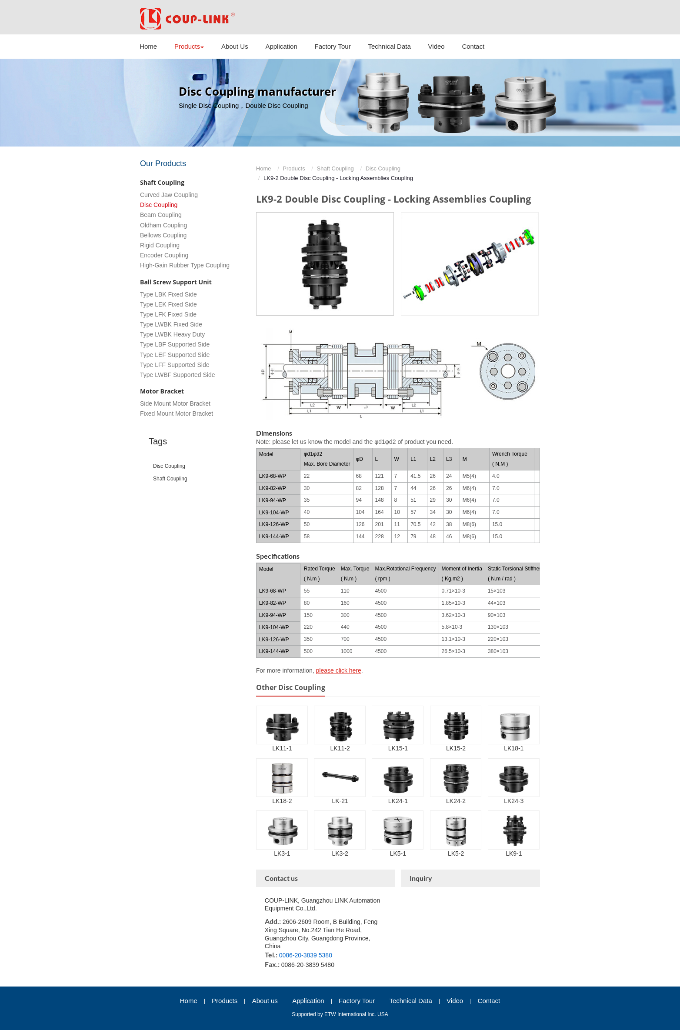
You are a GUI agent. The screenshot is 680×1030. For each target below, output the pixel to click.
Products (294, 168)
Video (436, 46)
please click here (338, 670)
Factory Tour (333, 46)
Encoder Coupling (164, 255)
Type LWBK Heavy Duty (172, 334)
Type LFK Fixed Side (168, 314)
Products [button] (189, 46)
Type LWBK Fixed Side (171, 324)
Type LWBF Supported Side (177, 374)
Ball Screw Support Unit (176, 282)
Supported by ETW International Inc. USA (340, 1014)
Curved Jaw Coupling (169, 194)
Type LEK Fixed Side (168, 304)
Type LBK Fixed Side (168, 294)
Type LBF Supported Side (175, 344)
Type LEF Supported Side (175, 354)
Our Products (163, 163)
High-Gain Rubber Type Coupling (185, 265)
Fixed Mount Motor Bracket (176, 413)
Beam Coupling (161, 214)
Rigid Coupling (160, 245)
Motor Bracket (162, 391)
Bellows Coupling (163, 235)
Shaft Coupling (335, 168)
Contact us (281, 878)
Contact (473, 46)
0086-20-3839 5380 (305, 955)
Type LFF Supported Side (175, 364)
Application (281, 46)
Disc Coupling (383, 168)
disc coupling (169, 466)
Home (148, 46)
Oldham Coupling (163, 225)
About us (265, 1000)
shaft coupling (170, 479)
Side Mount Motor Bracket (175, 403)
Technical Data (389, 46)
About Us (234, 46)
